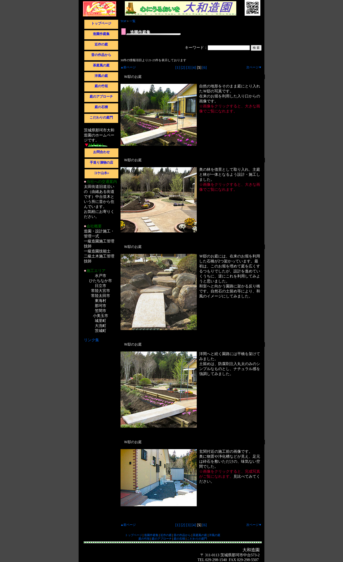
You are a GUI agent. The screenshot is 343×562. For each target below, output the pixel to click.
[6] (204, 67)
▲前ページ (128, 67)
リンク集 (91, 340)
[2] (183, 67)
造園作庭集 (101, 34)
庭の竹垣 (101, 86)
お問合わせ (101, 152)
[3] (188, 67)
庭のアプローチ (101, 96)
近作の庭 (101, 44)
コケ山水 (101, 173)
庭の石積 (101, 107)
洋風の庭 (101, 76)
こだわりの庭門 (101, 117)
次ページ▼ (254, 67)
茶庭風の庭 (101, 65)
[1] (177, 67)
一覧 (132, 21)
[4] (194, 67)
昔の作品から (101, 55)
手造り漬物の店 (101, 162)
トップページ (101, 23)
